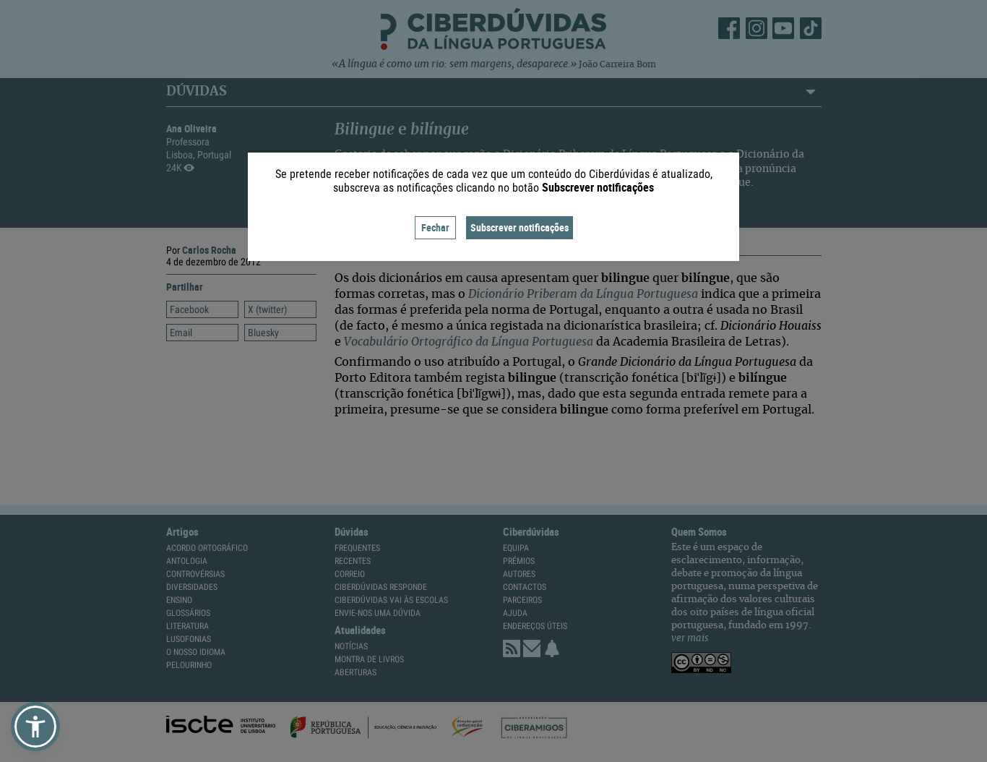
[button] (35, 727)
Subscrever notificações (519, 227)
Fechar (435, 227)
